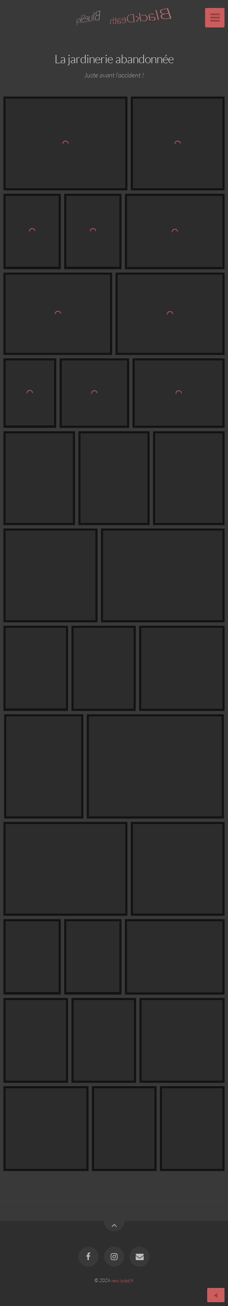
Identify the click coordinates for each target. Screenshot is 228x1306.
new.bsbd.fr (122, 1280)
